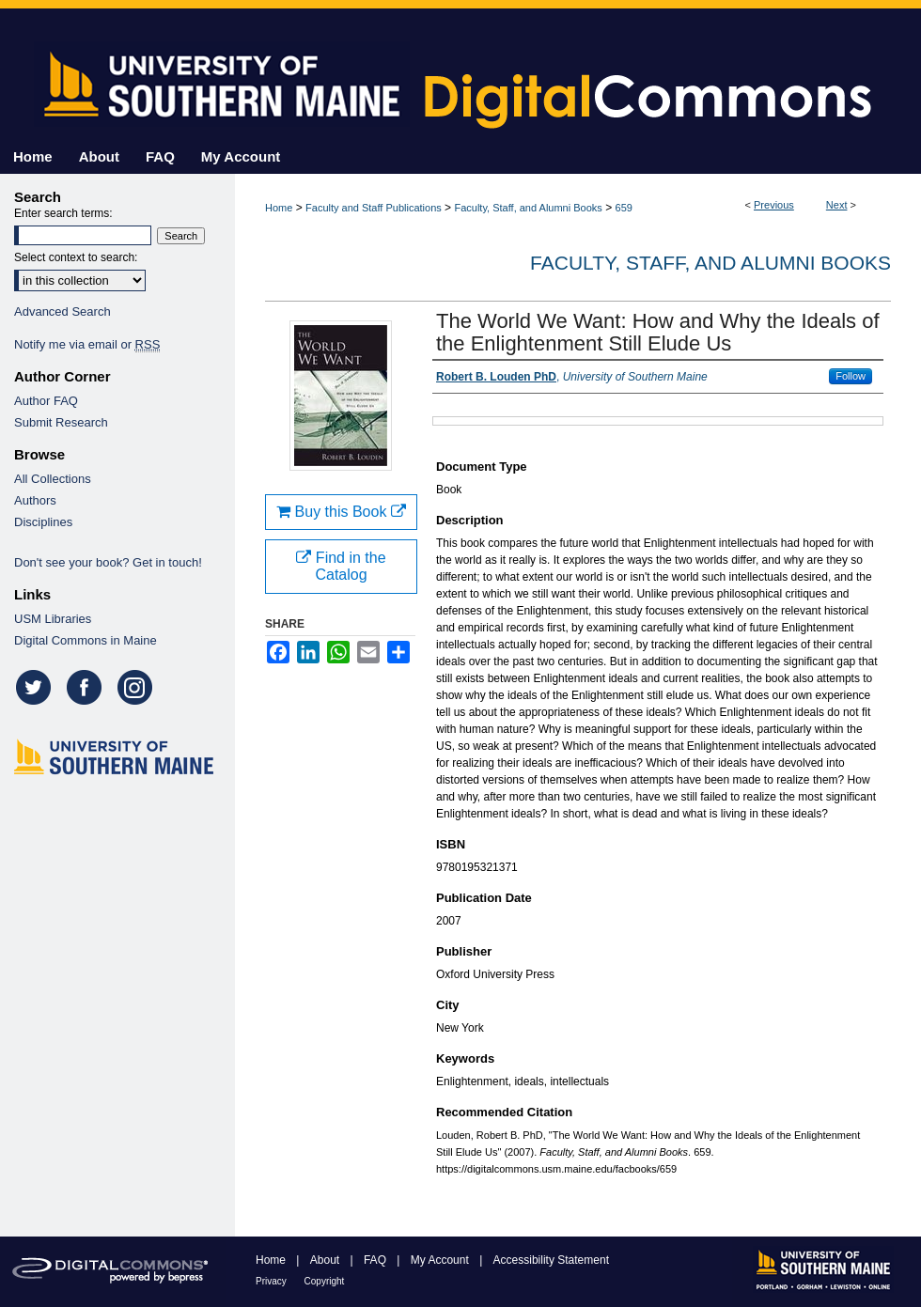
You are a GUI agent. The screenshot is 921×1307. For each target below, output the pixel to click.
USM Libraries (52, 619)
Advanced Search (62, 311)
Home (278, 207)
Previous (774, 204)
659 (624, 207)
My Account (441, 1260)
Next (837, 204)
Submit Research (61, 422)
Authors (35, 500)
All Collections (52, 479)
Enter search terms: (63, 213)
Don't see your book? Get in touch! (108, 562)
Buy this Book (341, 512)
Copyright (324, 1281)
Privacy (272, 1281)
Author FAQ (46, 401)
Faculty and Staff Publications (373, 207)
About (326, 1260)
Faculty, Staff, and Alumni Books (527, 207)
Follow (850, 375)
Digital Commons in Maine (85, 640)
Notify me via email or (87, 344)
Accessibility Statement (551, 1260)
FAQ (376, 1260)
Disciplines (43, 522)
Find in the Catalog (340, 566)
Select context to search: (75, 257)
